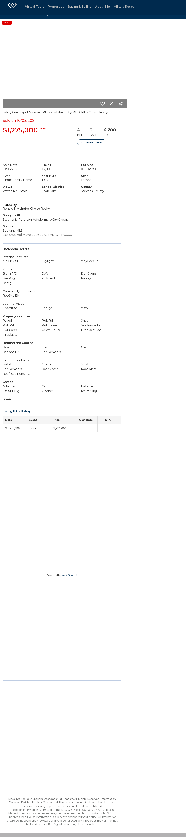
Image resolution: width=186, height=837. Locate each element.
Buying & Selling (80, 6)
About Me (102, 6)
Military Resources (127, 6)
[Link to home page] (12, 7)
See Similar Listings (91, 142)
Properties (56, 6)
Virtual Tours (34, 6)
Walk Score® (69, 575)
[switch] (102, 103)
